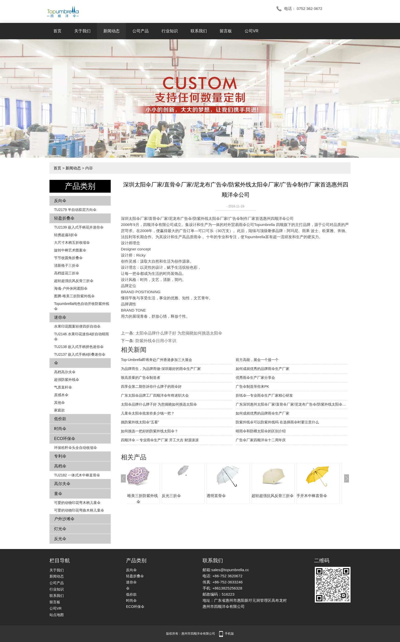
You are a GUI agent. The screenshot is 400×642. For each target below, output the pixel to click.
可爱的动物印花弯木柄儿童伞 (77, 503)
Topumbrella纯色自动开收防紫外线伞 (81, 306)
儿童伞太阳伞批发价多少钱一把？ (147, 413)
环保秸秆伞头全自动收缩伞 (75, 448)
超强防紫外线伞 (66, 380)
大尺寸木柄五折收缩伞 (72, 242)
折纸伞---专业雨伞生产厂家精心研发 (264, 395)
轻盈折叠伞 (64, 218)
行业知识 (169, 31)
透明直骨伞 (231, 495)
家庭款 (59, 410)
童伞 (58, 493)
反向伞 (60, 200)
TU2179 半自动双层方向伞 (75, 210)
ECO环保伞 (64, 438)
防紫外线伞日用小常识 (155, 341)
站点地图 (56, 615)
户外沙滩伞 (64, 519)
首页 (57, 31)
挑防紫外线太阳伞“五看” (140, 422)
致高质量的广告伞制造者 (140, 378)
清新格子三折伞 (66, 265)
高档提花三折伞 (66, 273)
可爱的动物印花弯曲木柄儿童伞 (79, 510)
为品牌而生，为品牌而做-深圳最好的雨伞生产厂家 (161, 369)
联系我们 (199, 31)
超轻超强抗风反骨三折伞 (73, 281)
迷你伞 (60, 317)
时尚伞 (60, 428)
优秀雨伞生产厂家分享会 (255, 378)
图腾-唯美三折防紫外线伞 (74, 296)
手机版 (229, 633)
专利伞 (60, 456)
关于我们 (82, 31)
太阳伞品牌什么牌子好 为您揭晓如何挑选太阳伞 (178, 333)
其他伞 (59, 402)
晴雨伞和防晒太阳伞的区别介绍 (261, 431)
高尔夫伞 (62, 483)
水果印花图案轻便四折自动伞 (77, 326)
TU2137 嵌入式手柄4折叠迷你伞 (79, 354)
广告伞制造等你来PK (252, 386)
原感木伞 (61, 395)
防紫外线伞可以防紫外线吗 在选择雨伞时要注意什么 (277, 422)
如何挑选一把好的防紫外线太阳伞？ (149, 431)
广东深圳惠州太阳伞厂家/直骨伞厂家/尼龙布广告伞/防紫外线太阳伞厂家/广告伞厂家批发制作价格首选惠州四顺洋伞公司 (291, 404)
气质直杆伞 (63, 387)
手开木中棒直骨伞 (327, 495)
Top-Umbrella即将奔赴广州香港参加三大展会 (156, 360)
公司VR (251, 31)
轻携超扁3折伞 (66, 235)
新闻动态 (111, 31)
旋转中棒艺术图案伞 (70, 250)
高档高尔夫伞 (65, 372)
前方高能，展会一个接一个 (257, 360)
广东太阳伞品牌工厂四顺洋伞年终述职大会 (155, 395)
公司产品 (140, 31)
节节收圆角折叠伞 (68, 258)
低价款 (60, 419)
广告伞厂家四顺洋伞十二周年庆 (261, 440)
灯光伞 (60, 529)
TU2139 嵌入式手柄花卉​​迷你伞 (79, 227)
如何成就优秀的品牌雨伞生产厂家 (262, 369)
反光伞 (60, 539)
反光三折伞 (186, 495)
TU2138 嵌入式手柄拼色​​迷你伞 (79, 347)
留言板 (226, 31)
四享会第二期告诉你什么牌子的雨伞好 (151, 386)
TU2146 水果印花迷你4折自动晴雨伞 (81, 336)
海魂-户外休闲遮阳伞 (71, 288)
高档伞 (60, 466)
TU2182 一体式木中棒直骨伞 (77, 475)
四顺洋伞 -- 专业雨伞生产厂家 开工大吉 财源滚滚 (160, 440)
